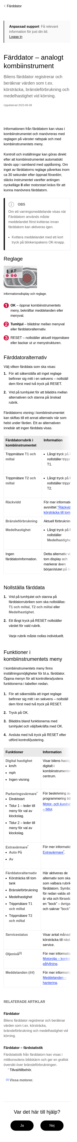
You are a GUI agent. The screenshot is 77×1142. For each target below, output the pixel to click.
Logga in (15, 37)
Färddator (14, 6)
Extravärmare (53, 852)
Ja (22, 1125)
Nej (51, 1125)
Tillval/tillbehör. (21, 1070)
